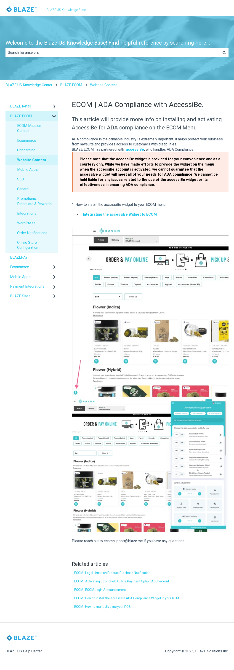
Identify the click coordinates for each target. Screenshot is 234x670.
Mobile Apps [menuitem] (27, 169)
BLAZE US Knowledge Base (66, 10)
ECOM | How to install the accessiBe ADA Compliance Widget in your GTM (126, 598)
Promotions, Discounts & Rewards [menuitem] (34, 201)
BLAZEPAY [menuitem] (18, 257)
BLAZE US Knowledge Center (28, 85)
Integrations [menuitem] (26, 213)
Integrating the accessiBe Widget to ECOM (120, 214)
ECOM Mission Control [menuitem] (29, 128)
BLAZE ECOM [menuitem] (21, 116)
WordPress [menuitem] (26, 223)
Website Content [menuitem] (31, 160)
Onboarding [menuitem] (26, 150)
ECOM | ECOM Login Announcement (100, 590)
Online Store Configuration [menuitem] (27, 245)
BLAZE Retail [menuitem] (20, 106)
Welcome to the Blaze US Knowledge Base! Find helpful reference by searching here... (107, 43)
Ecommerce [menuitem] (26, 140)
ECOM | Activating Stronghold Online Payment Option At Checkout (121, 581)
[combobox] (112, 52)
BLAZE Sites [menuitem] (20, 296)
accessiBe (135, 149)
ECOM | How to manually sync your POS (102, 606)
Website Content (103, 85)
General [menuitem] (23, 189)
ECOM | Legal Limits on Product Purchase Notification (112, 573)
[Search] (224, 52)
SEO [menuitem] (20, 179)
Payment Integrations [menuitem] (27, 286)
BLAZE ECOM (71, 85)
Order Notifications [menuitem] (32, 233)
